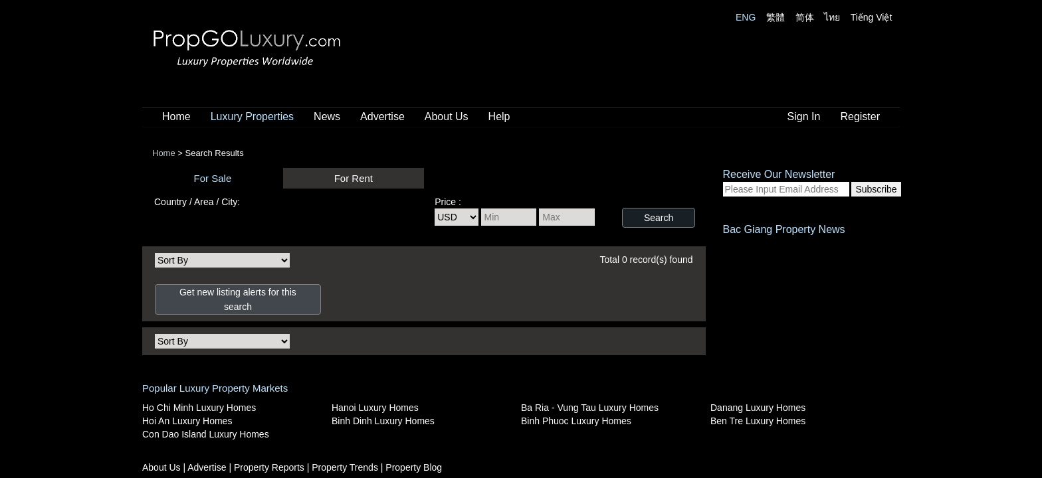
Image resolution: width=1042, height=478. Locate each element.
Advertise (382, 116)
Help (499, 116)
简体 (804, 17)
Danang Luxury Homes (757, 407)
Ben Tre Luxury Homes (757, 421)
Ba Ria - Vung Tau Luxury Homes (590, 407)
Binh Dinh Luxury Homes (383, 421)
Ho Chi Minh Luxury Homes (199, 407)
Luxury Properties (252, 116)
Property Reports (270, 467)
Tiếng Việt (871, 17)
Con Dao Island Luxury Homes (205, 434)
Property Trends (346, 467)
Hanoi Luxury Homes (375, 407)
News (327, 116)
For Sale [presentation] (213, 178)
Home (176, 116)
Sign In (804, 116)
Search (658, 217)
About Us (447, 116)
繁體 (775, 17)
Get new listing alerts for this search (237, 299)
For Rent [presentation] (353, 178)
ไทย (832, 17)
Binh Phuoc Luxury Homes (576, 421)
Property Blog (413, 467)
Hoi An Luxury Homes (187, 421)
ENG (746, 17)
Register (860, 116)
